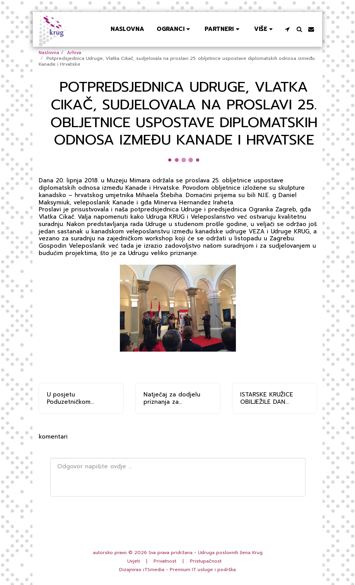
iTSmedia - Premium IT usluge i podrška (189, 569)
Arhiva (74, 52)
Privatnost (165, 561)
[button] (174, 29)
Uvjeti (133, 561)
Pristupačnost (206, 561)
